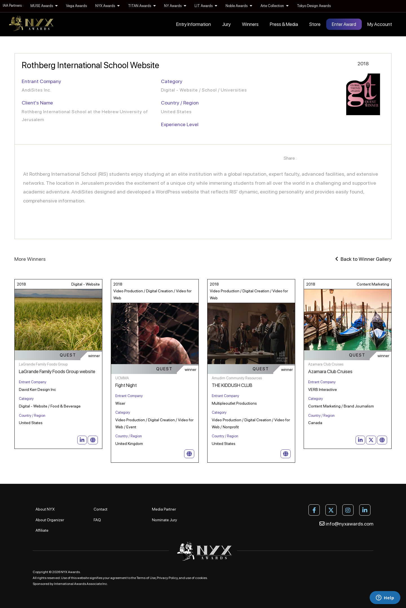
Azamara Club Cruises (330, 371)
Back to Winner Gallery (363, 259)
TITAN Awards (142, 6)
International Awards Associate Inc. (81, 584)
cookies (201, 578)
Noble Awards (239, 6)
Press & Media (284, 24)
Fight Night (126, 385)
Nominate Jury (164, 520)
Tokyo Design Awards (314, 6)
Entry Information (193, 24)
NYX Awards (107, 6)
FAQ (97, 520)
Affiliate (42, 530)
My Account (379, 24)
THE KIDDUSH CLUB (232, 385)
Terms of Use (146, 578)
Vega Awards (76, 6)
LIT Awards (206, 6)
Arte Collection (274, 6)
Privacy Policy (167, 578)
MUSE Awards (44, 6)
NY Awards (175, 6)
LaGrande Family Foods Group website (57, 371)
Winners (250, 24)
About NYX (45, 509)
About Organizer (50, 520)
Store (315, 24)
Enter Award (344, 24)
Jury (226, 24)
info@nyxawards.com (346, 524)
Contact (100, 509)
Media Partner (164, 509)
